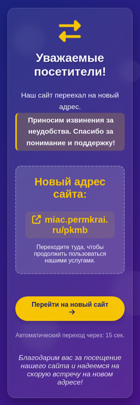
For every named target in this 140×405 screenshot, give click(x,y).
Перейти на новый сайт (70, 308)
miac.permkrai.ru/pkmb (70, 225)
